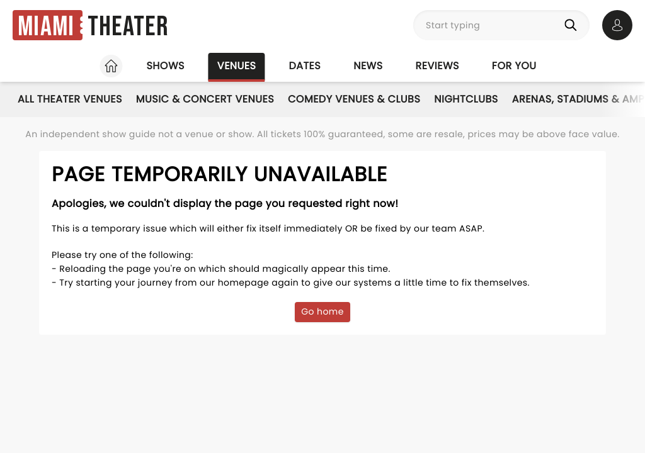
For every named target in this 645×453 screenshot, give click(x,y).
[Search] (573, 25)
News (367, 66)
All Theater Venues (70, 99)
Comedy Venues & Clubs (354, 99)
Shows (165, 66)
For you (514, 66)
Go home (322, 311)
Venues (236, 66)
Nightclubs (466, 99)
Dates (304, 66)
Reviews (437, 66)
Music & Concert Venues (205, 99)
